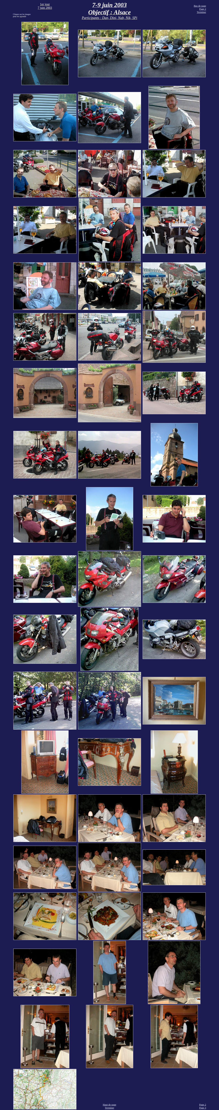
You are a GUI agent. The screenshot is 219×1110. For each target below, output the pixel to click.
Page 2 (202, 8)
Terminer (201, 12)
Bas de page (200, 5)
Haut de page (109, 1104)
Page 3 (202, 1107)
